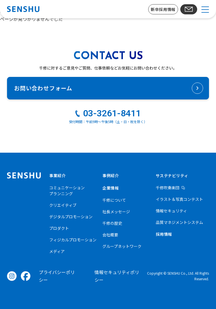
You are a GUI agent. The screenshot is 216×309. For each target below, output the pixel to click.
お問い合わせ (189, 9)
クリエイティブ (62, 205)
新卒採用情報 (163, 9)
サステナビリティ (172, 175)
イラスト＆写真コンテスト (179, 199)
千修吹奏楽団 (167, 187)
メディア (57, 251)
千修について (114, 200)
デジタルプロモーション (71, 216)
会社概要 (110, 234)
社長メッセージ (116, 211)
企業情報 (110, 188)
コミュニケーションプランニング (67, 190)
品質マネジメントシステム (179, 222)
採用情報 (164, 234)
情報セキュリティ (171, 211)
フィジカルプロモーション (72, 240)
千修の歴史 (112, 223)
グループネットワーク (121, 246)
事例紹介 (110, 175)
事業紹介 (57, 175)
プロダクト (59, 228)
